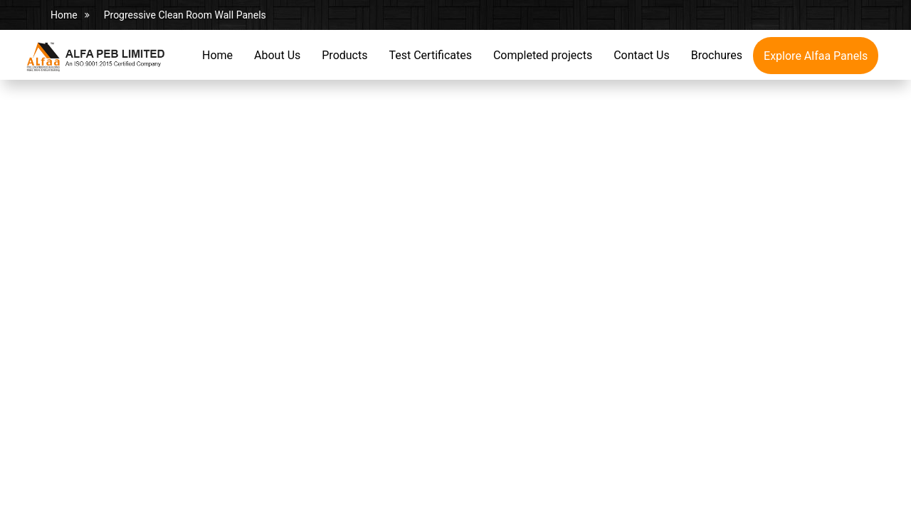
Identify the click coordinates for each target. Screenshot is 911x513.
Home (64, 15)
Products (344, 55)
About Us (277, 55)
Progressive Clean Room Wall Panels (185, 15)
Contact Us (642, 55)
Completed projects (542, 55)
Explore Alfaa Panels (816, 56)
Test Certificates (430, 55)
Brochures (716, 55)
